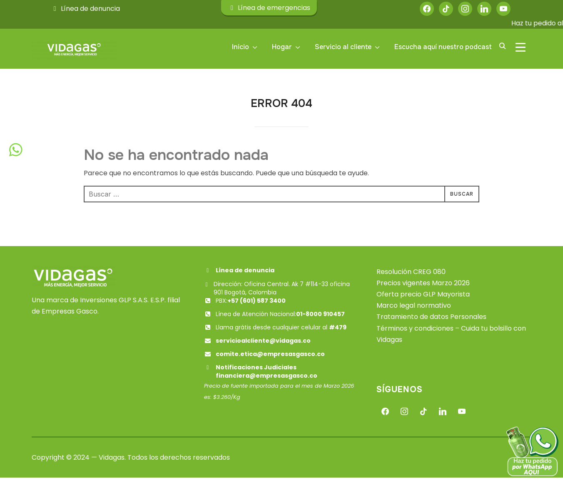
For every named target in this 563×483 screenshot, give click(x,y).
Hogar (282, 46)
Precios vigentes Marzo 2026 (423, 288)
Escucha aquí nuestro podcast (443, 46)
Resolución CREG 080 (411, 277)
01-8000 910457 (320, 319)
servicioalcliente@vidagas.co (263, 346)
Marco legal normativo (413, 311)
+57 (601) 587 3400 (256, 306)
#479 (337, 333)
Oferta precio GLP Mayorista (423, 299)
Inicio (240, 46)
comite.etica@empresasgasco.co (270, 359)
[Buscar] (502, 45)
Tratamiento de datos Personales (431, 322)
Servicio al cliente (343, 46)
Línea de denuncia (85, 8)
